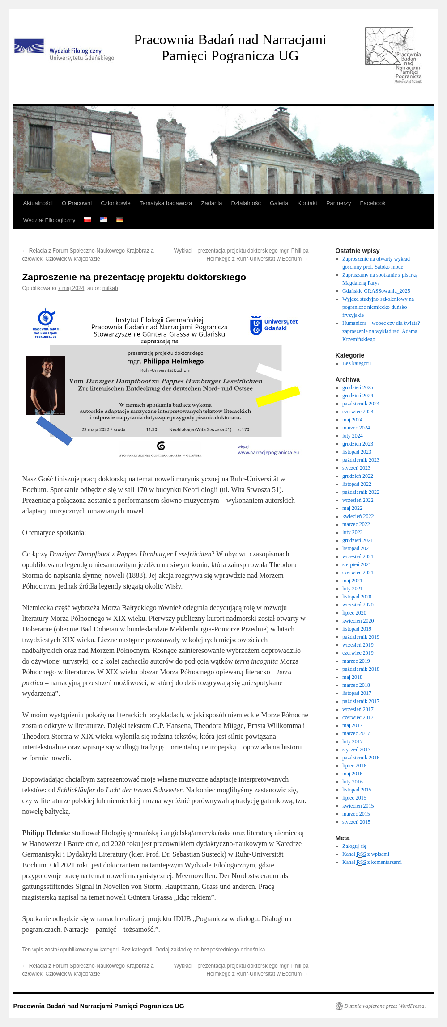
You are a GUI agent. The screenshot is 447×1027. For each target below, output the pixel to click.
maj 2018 (352, 677)
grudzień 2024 (357, 395)
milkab (110, 288)
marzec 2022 (356, 524)
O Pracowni (77, 203)
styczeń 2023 (356, 468)
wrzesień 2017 (358, 709)
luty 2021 (352, 588)
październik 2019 (360, 637)
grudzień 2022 (357, 476)
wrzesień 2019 (358, 645)
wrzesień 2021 (358, 556)
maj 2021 (352, 580)
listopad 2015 (356, 790)
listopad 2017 (356, 693)
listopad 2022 (356, 484)
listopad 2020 (356, 596)
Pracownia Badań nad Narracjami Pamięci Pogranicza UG (230, 47)
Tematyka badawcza (166, 203)
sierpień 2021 (356, 564)
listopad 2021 (356, 548)
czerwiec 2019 (358, 653)
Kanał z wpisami (365, 854)
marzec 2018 (356, 685)
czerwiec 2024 (358, 411)
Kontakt (307, 203)
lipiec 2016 (354, 765)
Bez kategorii (136, 950)
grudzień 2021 (357, 540)
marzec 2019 (356, 661)
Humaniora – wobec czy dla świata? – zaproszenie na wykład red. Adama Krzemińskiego (383, 331)
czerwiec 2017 (358, 717)
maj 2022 (352, 508)
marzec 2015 (356, 814)
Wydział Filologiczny (49, 220)
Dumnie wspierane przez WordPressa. (385, 1006)
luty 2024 (352, 436)
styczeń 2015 (356, 822)
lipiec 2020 (354, 613)
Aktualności (38, 203)
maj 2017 (352, 725)
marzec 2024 (356, 428)
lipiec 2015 (354, 798)
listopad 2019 (356, 629)
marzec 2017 (356, 733)
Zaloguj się (354, 846)
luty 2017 (352, 741)
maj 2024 (352, 420)
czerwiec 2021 (358, 572)
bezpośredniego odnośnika (233, 950)
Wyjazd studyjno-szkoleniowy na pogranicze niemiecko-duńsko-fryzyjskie (378, 307)
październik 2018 (360, 669)
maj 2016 (352, 773)
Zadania (211, 203)
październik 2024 (360, 403)
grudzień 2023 (357, 444)
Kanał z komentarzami (372, 862)
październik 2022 (360, 492)
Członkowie (115, 203)
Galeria (279, 203)
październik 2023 (360, 460)
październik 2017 (360, 701)
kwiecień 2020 (358, 621)
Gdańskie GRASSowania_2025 (376, 291)
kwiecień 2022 (358, 516)
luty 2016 (352, 782)
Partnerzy (338, 203)
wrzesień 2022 (358, 500)
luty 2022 (352, 532)
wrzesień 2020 (358, 605)
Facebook (373, 203)
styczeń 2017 (356, 749)
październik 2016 (360, 757)
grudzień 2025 (357, 387)
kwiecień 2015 (358, 806)
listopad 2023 (356, 452)
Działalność (245, 203)
